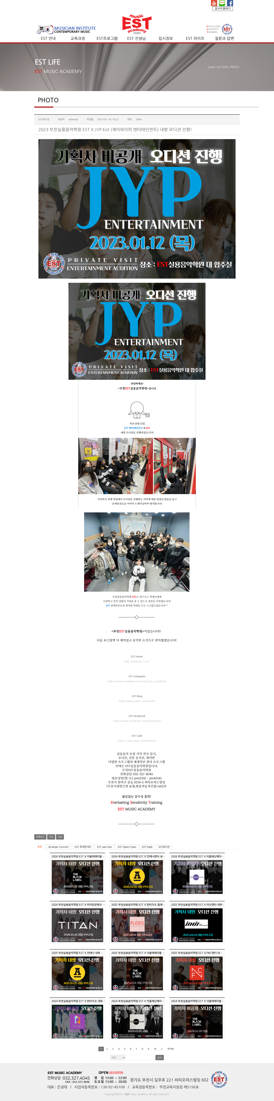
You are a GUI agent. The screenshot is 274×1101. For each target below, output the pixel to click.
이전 (51, 837)
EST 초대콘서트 (83, 847)
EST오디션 (164, 847)
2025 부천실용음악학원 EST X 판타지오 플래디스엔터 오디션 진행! (149, 904)
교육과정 (78, 38)
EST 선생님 (136, 38)
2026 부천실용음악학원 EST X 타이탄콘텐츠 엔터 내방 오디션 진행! (90, 904)
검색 (159, 1057)
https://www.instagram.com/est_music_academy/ (137, 681)
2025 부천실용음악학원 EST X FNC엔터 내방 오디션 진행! (204, 953)
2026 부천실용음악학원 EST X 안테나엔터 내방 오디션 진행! (145, 856)
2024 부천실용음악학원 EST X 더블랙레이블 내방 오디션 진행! (206, 1001)
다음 (60, 837)
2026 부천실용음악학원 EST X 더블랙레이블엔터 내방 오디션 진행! (89, 856)
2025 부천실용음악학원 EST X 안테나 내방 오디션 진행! (83, 953)
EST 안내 (48, 38)
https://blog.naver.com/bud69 (137, 701)
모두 (39, 847)
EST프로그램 (107, 38)
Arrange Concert (58, 847)
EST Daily (147, 847)
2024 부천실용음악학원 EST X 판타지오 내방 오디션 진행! (85, 1001)
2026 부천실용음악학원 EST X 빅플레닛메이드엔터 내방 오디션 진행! (210, 856)
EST (127, 1094)
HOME (211, 67)
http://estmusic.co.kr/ (137, 661)
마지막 (170, 1049)
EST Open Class (127, 847)
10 (155, 1049)
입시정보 (166, 38)
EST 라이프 (195, 38)
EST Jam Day (104, 847)
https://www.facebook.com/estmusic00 (137, 721)
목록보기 (40, 837)
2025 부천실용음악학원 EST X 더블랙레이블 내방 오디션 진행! (146, 953)
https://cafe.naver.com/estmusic (137, 741)
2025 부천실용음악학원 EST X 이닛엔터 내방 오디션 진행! (204, 904)
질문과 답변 (224, 38)
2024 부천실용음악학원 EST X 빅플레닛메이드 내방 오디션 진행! (148, 1001)
